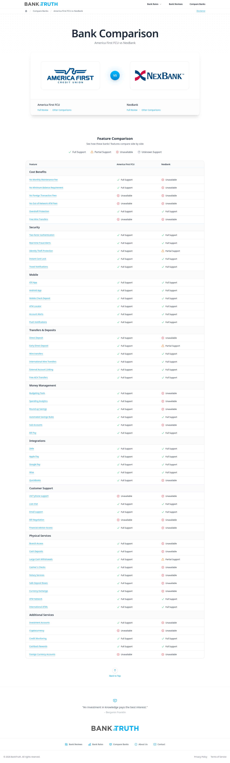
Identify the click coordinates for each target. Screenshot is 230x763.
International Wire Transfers (42, 361)
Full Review (43, 110)
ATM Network (35, 598)
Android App (35, 290)
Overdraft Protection (39, 211)
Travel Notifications (38, 266)
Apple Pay (34, 456)
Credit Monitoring (37, 638)
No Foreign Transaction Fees (43, 195)
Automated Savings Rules (41, 417)
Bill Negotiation (36, 519)
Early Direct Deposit (38, 345)
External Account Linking (41, 369)
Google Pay (34, 464)
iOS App (33, 282)
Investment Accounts (39, 622)
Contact (161, 744)
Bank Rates (154, 4)
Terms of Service (218, 756)
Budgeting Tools (37, 393)
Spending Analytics (38, 401)
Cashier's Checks (37, 567)
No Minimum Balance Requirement (46, 187)
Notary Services (36, 575)
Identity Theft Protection (41, 250)
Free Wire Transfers (38, 219)
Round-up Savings (38, 409)
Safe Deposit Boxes (38, 583)
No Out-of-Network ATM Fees (43, 203)
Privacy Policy (200, 756)
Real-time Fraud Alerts (40, 242)
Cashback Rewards (38, 646)
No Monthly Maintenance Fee (43, 179)
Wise (31, 472)
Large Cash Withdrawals (41, 559)
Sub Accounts (35, 424)
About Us (143, 744)
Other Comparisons (62, 110)
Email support (36, 511)
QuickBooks (35, 480)
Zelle (31, 448)
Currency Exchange (38, 591)
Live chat (33, 503)
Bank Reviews (176, 4)
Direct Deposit (36, 337)
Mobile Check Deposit (39, 298)
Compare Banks (197, 4)
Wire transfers (36, 353)
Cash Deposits (36, 551)
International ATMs (38, 606)
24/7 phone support (39, 496)
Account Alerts (36, 314)
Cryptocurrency (36, 630)
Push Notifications (38, 322)
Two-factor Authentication (41, 235)
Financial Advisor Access (41, 527)
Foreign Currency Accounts (42, 654)
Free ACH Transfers (38, 377)
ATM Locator (35, 306)
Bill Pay (32, 432)
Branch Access (36, 543)
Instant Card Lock (37, 258)
